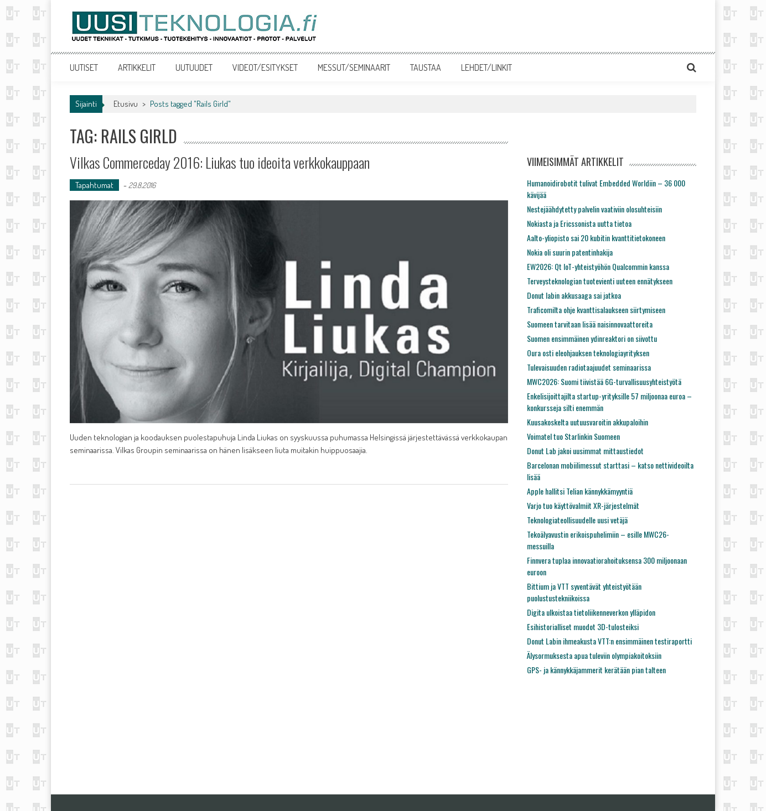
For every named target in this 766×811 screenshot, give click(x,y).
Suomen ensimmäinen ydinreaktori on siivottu (592, 338)
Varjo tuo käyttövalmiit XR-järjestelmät (583, 505)
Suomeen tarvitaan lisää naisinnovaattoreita (590, 324)
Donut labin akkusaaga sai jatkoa (574, 295)
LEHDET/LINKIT (486, 67)
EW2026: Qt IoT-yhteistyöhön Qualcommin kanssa (598, 266)
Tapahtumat (94, 185)
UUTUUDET (194, 67)
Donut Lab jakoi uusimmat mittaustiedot (585, 450)
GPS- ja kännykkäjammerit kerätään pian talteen (596, 669)
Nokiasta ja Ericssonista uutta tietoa (579, 223)
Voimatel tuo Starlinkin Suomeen (573, 436)
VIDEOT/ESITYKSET (265, 67)
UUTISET (84, 67)
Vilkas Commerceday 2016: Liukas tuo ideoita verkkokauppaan (220, 162)
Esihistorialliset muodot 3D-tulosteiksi (583, 626)
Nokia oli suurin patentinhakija (570, 252)
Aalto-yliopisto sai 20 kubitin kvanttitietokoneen (596, 237)
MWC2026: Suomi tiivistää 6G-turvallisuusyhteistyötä (604, 381)
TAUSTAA (425, 67)
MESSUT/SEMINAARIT (354, 67)
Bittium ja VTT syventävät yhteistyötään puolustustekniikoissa (584, 592)
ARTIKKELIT (137, 67)
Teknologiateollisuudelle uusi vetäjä (577, 520)
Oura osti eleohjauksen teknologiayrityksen (588, 352)
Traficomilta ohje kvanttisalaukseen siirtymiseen (596, 309)
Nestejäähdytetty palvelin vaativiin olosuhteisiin (594, 209)
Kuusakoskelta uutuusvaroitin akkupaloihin (587, 422)
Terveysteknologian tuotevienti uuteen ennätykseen (599, 281)
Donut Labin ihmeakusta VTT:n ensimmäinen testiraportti (609, 641)
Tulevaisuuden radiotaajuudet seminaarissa (589, 367)
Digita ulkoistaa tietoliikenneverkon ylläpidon (591, 612)
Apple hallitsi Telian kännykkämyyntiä (580, 491)
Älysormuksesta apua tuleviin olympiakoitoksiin (594, 655)
